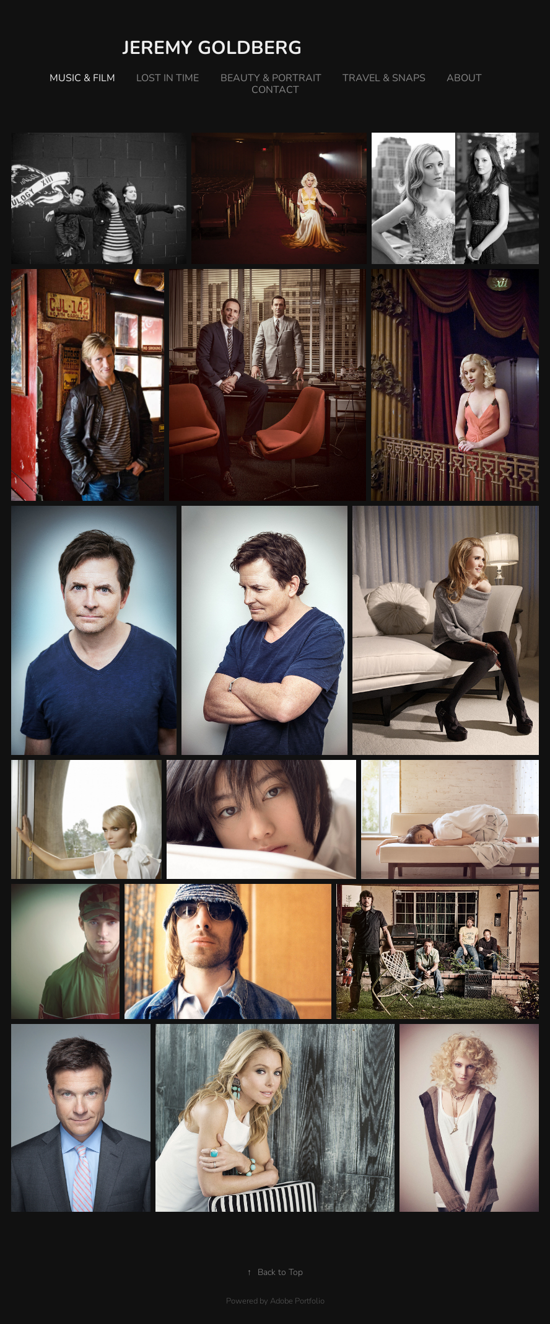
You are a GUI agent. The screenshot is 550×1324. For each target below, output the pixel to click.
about (464, 77)
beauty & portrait (270, 77)
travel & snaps (384, 77)
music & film (82, 77)
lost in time (167, 77)
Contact (275, 88)
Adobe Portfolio (297, 1300)
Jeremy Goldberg (212, 46)
